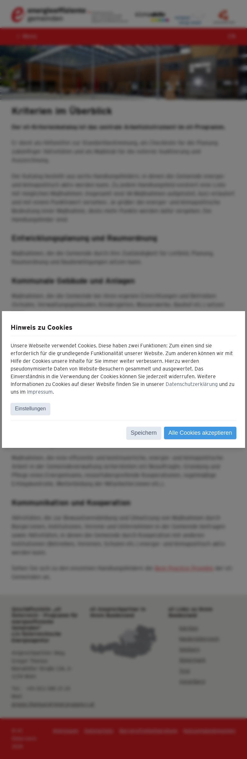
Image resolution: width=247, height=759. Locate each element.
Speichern (144, 433)
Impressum (40, 392)
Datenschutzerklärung (192, 384)
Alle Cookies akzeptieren (200, 433)
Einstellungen (30, 408)
